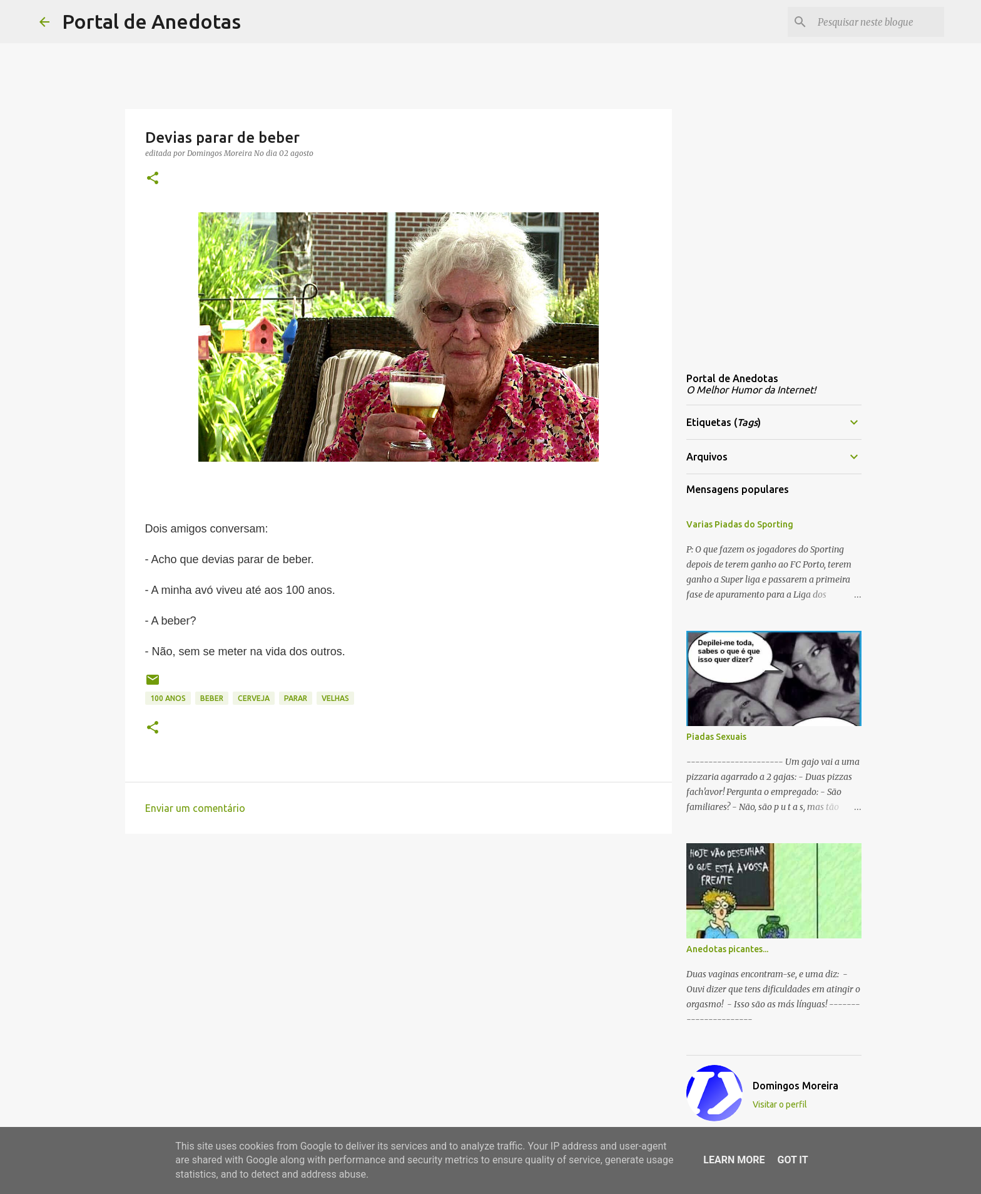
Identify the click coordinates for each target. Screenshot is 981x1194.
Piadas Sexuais (716, 737)
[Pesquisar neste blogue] (878, 22)
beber (211, 698)
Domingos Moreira (795, 1085)
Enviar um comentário (195, 808)
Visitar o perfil (780, 1104)
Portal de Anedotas (151, 21)
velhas (335, 698)
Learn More (734, 1160)
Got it (792, 1160)
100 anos (168, 698)
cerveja (254, 698)
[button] (152, 178)
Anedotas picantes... (727, 949)
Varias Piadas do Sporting (739, 524)
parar (295, 698)
